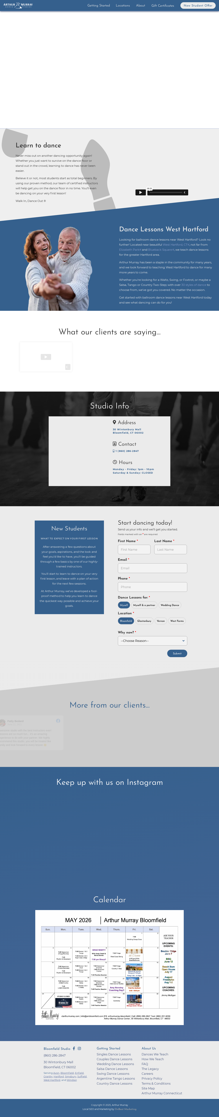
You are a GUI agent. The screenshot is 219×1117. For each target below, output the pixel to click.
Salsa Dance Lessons (112, 1069)
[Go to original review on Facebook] (60, 721)
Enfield (79, 1072)
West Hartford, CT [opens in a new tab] (175, 244)
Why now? (126, 632)
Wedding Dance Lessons (115, 1064)
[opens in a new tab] (109, 970)
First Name (127, 541)
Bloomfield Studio (57, 1049)
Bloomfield (126, 621)
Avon (56, 1072)
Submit (177, 653)
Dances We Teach (155, 1054)
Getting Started (98, 5)
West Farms (177, 621)
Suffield (82, 1076)
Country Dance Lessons (114, 1083)
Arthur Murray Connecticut (162, 1093)
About (140, 5)
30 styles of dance (193, 285)
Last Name (163, 541)
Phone (123, 578)
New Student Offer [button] (198, 5)
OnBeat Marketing (125, 1109)
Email (123, 560)
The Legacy (150, 1069)
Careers (147, 1073)
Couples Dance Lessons (114, 1059)
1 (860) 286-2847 (126, 451)
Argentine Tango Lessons (116, 1078)
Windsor (72, 1079)
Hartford (59, 1076)
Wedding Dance (170, 605)
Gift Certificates (162, 6)
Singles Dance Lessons (114, 1054)
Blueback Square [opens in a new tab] (160, 249)
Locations (123, 5)
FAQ (145, 1064)
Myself (124, 605)
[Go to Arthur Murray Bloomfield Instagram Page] (79, 1048)
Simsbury (70, 1076)
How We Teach (153, 1059)
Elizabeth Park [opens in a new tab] (129, 249)
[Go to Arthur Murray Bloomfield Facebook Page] (74, 1048)
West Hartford (52, 1079)
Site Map (148, 1088)
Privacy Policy (152, 1078)
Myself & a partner (144, 605)
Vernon (161, 621)
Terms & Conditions (156, 1083)
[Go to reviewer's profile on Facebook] (5, 723)
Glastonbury (144, 621)
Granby (48, 1076)
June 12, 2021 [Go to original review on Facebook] (17, 724)
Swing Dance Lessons (113, 1073)
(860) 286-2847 (55, 1055)
